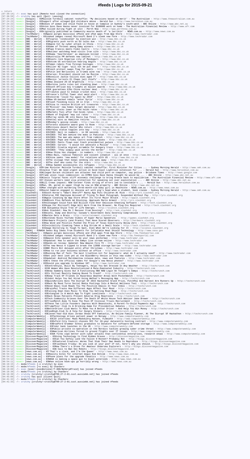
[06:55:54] (7, 66)
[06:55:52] (7, 72)
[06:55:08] (7, 226)
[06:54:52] (7, 280)
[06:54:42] (7, 314)
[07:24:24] (7, 20)
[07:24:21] (7, 29)
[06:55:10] (7, 220)
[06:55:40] (7, 114)
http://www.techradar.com (142, 38)
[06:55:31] (7, 147)
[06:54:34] (7, 341)
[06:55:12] (7, 211)
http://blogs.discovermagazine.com (150, 404)
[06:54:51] (7, 283)
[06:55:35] (7, 132)
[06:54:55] (7, 268)
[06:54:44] (7, 307)
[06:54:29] (7, 359)
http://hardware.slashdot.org (141, 262)
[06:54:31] (7, 353)
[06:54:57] (7, 262)
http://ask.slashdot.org (121, 250)
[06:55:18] (7, 190)
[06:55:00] (7, 253)
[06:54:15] (7, 407)
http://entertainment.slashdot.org (95, 256)
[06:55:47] (7, 90)
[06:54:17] (7, 401)
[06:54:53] (7, 277)
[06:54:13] (7, 413)
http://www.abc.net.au (174, 26)
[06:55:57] (7, 53)
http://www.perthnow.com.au (120, 32)
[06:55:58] (7, 50)
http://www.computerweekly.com (129, 377)
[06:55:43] (7, 102)
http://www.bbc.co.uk (113, 44)
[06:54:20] (7, 389)
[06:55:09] (7, 223)
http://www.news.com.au (160, 35)
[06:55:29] (7, 153)
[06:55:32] (7, 141)
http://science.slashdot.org (116, 247)
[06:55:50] (7, 78)
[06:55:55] (7, 63)
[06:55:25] (7, 165)
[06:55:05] (7, 235)
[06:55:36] (7, 129)
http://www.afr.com (182, 29)
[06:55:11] (7, 214)
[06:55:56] (7, 56)
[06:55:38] (7, 120)
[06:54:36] (7, 335)
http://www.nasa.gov (150, 274)
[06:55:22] (7, 177)
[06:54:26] (7, 371)
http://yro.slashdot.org (144, 229)
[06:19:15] (7, 434)
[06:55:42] (7, 108)
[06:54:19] (7, 395)
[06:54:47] (7, 298)
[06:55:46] (7, 93)
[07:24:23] (7, 23)
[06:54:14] (7, 410)
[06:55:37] (7, 126)
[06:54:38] (7, 329)
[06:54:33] (7, 347)
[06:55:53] (7, 69)
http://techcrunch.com (156, 317)
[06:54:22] (7, 383)
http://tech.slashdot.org (156, 241)
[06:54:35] (7, 338)
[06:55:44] (7, 99)
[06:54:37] (7, 332)
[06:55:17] (7, 193)
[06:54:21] (7, 386)
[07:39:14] (7, 14)
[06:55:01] (7, 250)
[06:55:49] (7, 81)
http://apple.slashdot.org (138, 235)
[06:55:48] (7, 87)
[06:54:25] (7, 374)
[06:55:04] (7, 238)
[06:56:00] (7, 44)
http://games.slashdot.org (137, 259)
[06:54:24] (7, 377)
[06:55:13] (7, 208)
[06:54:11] (7, 431)
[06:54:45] (7, 304)
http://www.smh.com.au (196, 199)
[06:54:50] (7, 286)
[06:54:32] (7, 350)
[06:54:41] (7, 320)
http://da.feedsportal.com (142, 277)
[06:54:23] (7, 380)
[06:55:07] (7, 229)
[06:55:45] (7, 96)
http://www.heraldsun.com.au (134, 23)
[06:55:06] (7, 232)
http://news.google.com (182, 205)
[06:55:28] (7, 156)
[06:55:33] (7, 138)
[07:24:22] (7, 26)
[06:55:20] (7, 183)
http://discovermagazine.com (127, 401)
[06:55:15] (7, 202)
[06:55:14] (7, 205)
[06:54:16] (7, 404)
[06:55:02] (7, 244)
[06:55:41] (7, 111)
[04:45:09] (7, 450)
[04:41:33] (7, 453)
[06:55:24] (7, 171)
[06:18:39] (7, 444)
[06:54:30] (7, 356)
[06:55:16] (7, 199)
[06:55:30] (7, 150)
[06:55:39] (7, 117)
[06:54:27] (7, 368)
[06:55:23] (7, 174)
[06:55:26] (7, 162)
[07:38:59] (7, 17)
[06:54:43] (7, 310)
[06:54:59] (7, 256)
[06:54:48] (7, 295)
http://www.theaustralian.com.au (174, 20)
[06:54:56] (7, 265)
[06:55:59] (7, 47)
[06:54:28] (7, 362)
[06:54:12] (7, 416)
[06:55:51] (7, 75)
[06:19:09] (7, 438)
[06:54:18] (7, 398)
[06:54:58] (7, 259)
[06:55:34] (7, 135)
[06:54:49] (7, 289)
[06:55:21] (7, 180)
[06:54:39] (7, 326)
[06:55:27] (7, 159)
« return (6, 11)
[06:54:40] (7, 323)
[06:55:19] (7, 187)
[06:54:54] (7, 274)
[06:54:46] (7, 301)
